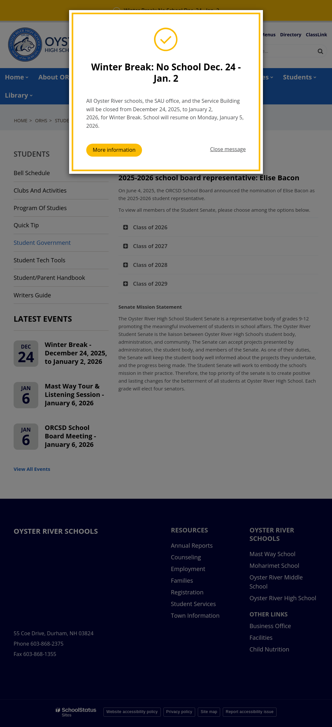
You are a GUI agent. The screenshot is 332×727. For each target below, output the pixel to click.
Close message (228, 149)
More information (114, 149)
